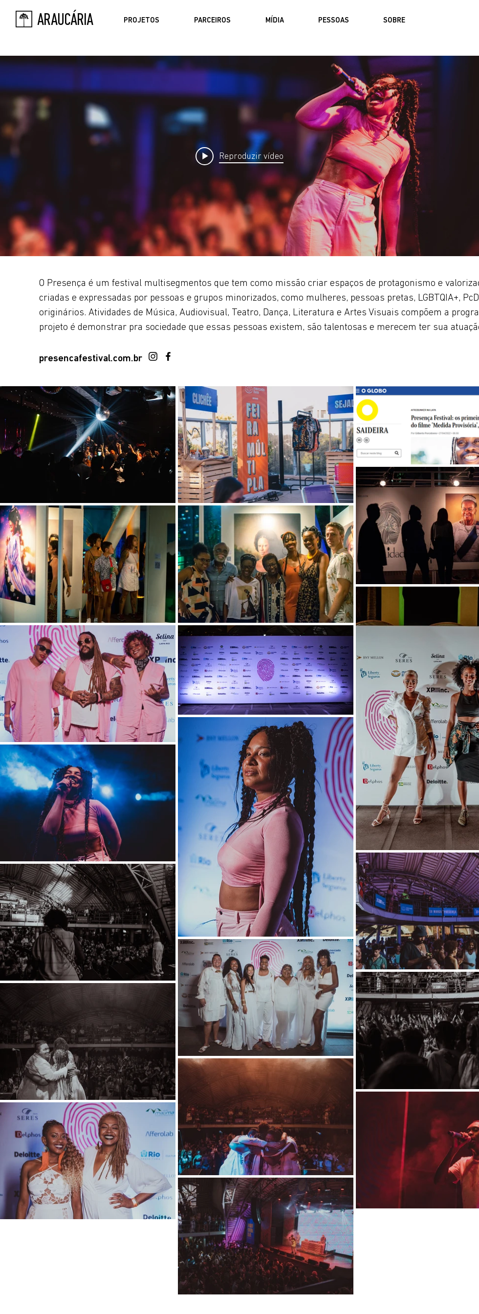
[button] (141, 21)
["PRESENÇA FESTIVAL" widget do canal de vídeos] (239, 156)
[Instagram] (153, 356)
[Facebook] (168, 356)
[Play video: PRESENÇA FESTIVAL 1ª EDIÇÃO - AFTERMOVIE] (239, 156)
